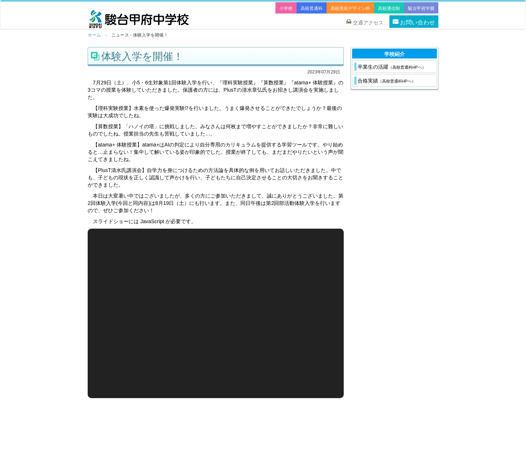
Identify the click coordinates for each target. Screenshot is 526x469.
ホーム (94, 35)
